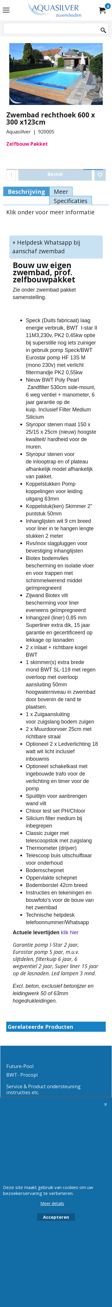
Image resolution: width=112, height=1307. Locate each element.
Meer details (52, 1203)
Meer (61, 192)
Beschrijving (26, 192)
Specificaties (71, 201)
